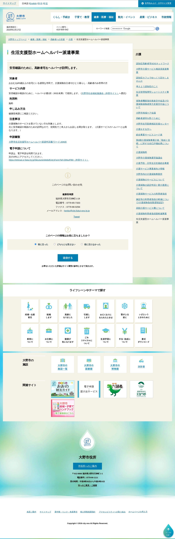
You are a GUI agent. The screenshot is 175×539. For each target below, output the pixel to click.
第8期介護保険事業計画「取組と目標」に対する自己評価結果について (153, 143)
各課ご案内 (31, 512)
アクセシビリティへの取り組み (112, 512)
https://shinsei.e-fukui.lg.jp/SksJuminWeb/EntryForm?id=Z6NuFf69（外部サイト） (49, 160)
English (33, 3)
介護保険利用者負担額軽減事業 (151, 213)
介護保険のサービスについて (150, 179)
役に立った (43, 244)
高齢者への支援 (57, 39)
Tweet (77, 217)
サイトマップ (9, 3)
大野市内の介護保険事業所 (149, 174)
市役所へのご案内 (87, 466)
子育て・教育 (82, 17)
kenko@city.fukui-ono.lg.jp (77, 210)
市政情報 (166, 17)
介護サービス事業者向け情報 (150, 168)
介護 (71, 39)
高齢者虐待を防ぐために (148, 118)
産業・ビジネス (148, 17)
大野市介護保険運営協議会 (149, 157)
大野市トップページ (17, 39)
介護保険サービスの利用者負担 (151, 193)
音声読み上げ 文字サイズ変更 (158, 3)
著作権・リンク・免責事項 (66, 512)
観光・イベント (126, 17)
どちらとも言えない (66, 244)
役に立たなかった (92, 244)
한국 (40, 3)
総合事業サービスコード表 (149, 134)
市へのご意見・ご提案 (87, 485)
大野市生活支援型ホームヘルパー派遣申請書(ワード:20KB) (38, 142)
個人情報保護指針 (87, 512)
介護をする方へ (143, 129)
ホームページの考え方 (137, 512)
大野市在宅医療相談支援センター (152, 124)
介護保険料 (141, 152)
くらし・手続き (61, 17)
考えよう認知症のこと (147, 86)
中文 (45, 3)
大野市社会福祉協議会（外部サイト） (100, 93)
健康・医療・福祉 (104, 17)
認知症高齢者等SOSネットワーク (152, 63)
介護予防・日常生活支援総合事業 (152, 163)
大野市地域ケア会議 (146, 113)
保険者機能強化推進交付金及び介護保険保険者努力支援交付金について (152, 103)
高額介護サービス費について (150, 208)
